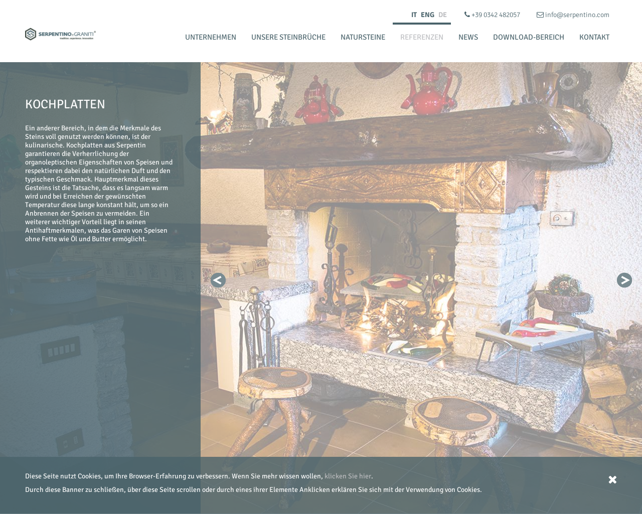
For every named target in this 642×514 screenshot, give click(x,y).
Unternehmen (210, 37)
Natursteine (363, 37)
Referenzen (421, 37)
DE (442, 15)
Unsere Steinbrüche (288, 37)
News (468, 37)
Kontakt (594, 37)
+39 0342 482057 (493, 15)
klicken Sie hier (348, 476)
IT (414, 15)
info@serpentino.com (573, 15)
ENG (427, 15)
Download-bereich (528, 37)
